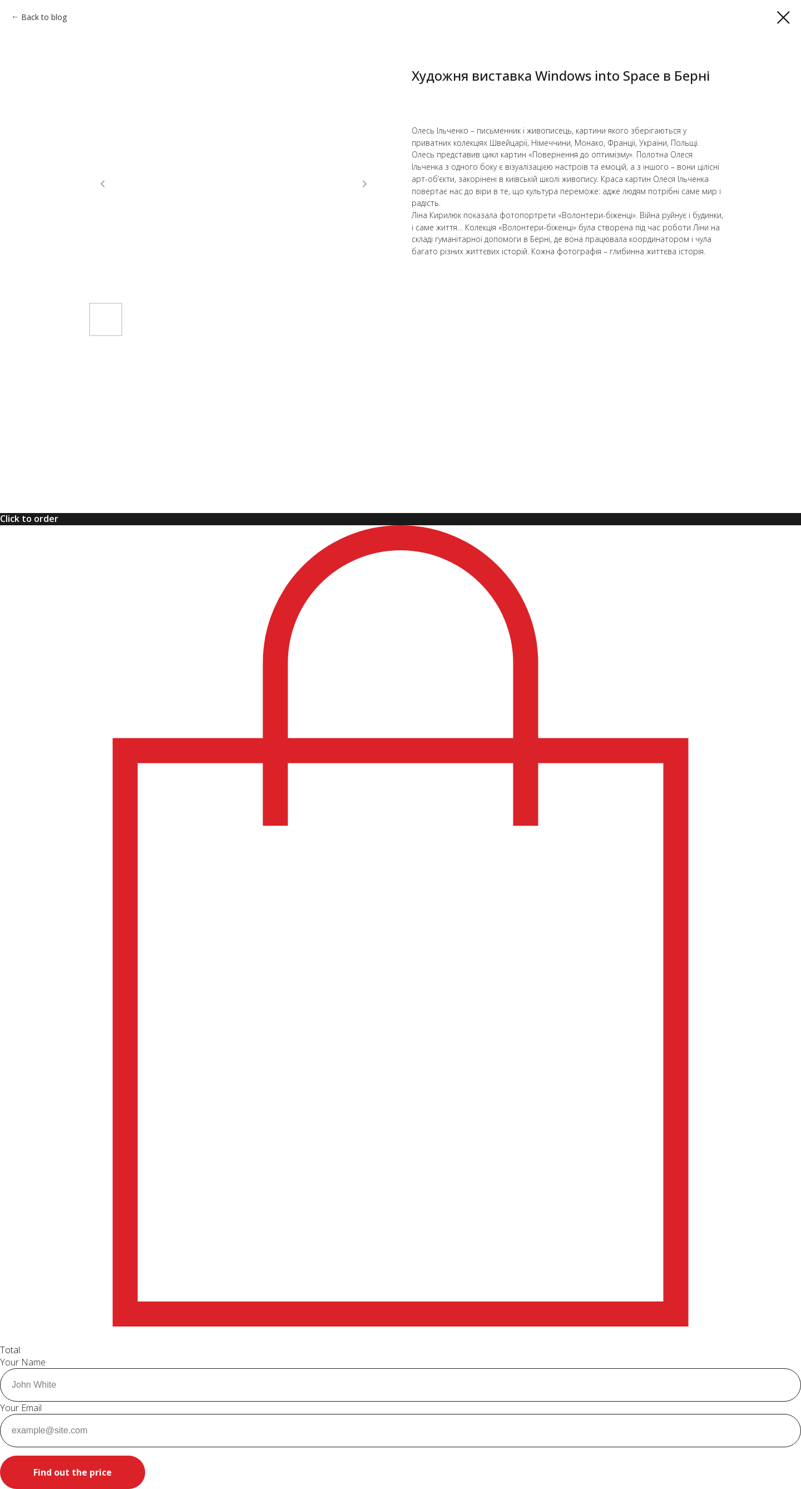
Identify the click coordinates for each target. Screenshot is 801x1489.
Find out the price (72, 1472)
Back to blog (44, 17)
